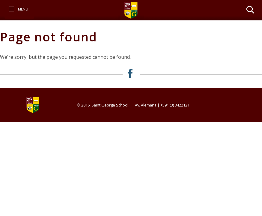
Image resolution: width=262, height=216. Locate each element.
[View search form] (250, 9)
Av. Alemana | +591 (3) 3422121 (162, 105)
